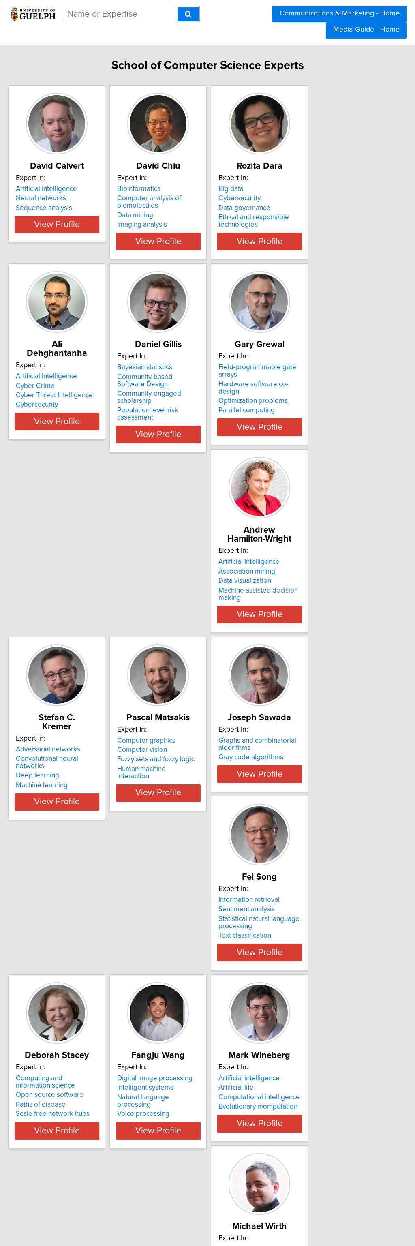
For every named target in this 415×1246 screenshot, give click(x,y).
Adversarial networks (186, 572)
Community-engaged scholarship (204, 411)
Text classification (180, 795)
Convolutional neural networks (200, 581)
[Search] (188, 14)
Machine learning (180, 600)
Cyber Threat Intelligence (71, 404)
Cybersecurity (297, 207)
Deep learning (176, 591)
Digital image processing (70, 947)
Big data (288, 197)
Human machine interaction (317, 600)
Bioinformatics (176, 197)
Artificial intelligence (63, 197)
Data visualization (59, 591)
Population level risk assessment (203, 420)
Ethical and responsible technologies (311, 230)
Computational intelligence (195, 966)
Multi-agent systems (63, 1162)
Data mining (172, 224)
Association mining (61, 581)
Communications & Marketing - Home (340, 13)
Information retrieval (185, 759)
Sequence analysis (61, 217)
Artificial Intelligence (63, 385)
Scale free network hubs (313, 795)
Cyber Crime (52, 394)
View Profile (84, 250)
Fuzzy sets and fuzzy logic (314, 591)
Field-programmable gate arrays (325, 385)
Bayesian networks (61, 1143)
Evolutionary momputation (193, 975)
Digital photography (306, 947)
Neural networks (58, 207)
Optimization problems (310, 404)
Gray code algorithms (65, 776)
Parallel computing (304, 413)
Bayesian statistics (182, 385)
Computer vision (301, 581)
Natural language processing (76, 966)
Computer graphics (305, 572)
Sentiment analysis (182, 769)
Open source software (310, 776)
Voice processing (59, 975)
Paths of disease (301, 786)
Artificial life (172, 956)
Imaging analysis (179, 233)
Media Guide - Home (366, 29)
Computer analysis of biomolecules (186, 210)
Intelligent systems (61, 956)
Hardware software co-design (321, 394)
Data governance (302, 217)
